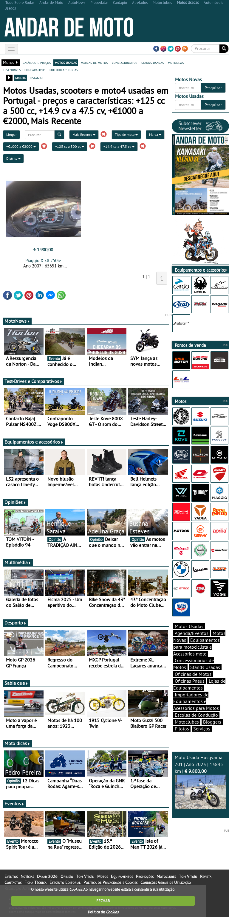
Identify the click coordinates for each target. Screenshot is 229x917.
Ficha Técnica (35, 882)
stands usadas (152, 62)
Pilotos (182, 729)
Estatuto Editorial (65, 882)
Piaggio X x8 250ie (43, 260)
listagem (36, 77)
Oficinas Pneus (190, 681)
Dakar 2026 (47, 876)
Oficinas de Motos (193, 674)
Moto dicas (17, 743)
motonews (176, 62)
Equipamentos (122, 876)
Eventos (14, 804)
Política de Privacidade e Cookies (110, 882)
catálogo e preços (37, 62)
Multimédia (17, 562)
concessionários (124, 62)
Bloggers (212, 722)
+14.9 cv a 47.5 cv (118, 146)
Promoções (145, 876)
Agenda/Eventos (191, 633)
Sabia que (16, 683)
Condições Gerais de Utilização (165, 882)
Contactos (12, 882)
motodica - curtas (63, 69)
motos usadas (66, 62)
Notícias (27, 876)
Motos (102, 876)
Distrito (13, 158)
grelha (20, 77)
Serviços (201, 729)
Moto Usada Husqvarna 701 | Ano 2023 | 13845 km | (200, 781)
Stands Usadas (205, 667)
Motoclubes (187, 722)
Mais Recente (83, 134)
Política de (103, 912)
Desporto (15, 623)
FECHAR (103, 900)
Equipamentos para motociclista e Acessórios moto (196, 647)
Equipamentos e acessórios (34, 442)
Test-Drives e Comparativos (33, 381)
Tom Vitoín (85, 876)
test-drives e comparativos (24, 69)
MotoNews (17, 321)
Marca (155, 134)
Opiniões (15, 502)
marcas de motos (94, 62)
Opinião (67, 876)
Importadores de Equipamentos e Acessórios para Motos (196, 701)
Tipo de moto (126, 134)
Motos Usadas (189, 626)
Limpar (11, 134)
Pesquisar (213, 87)
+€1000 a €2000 (21, 146)
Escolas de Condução (196, 715)
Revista (205, 876)
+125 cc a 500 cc (69, 146)
